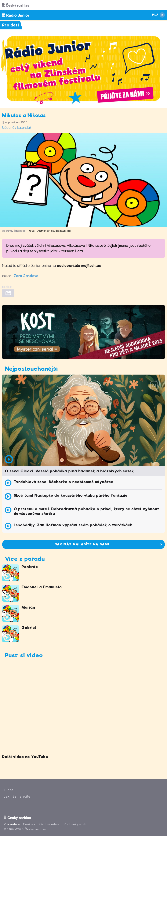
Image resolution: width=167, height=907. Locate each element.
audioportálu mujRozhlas (79, 266)
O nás (9, 790)
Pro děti (10, 25)
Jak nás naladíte (17, 796)
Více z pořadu (25, 559)
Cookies (29, 824)
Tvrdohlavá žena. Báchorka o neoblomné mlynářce (63, 482)
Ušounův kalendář (17, 128)
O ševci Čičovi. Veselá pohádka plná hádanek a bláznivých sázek (69, 471)
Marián (28, 607)
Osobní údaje (49, 824)
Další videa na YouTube (25, 757)
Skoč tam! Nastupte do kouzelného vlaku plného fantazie (71, 495)
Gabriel (29, 628)
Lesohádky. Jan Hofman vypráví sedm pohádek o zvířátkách (73, 525)
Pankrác (30, 567)
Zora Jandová (26, 276)
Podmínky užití (75, 824)
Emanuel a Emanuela (42, 587)
